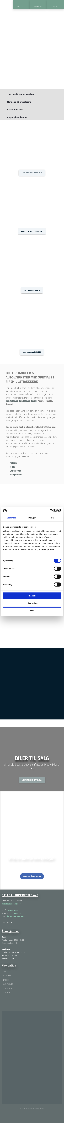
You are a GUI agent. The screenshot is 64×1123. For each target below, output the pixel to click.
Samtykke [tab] (11, 518)
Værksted (6, 992)
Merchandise (8, 976)
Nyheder (6, 980)
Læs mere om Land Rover (32, 173)
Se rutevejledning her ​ (11, 904)
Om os (5, 972)
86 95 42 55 (13, 910)
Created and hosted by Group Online (32, 1108)
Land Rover (24, 401)
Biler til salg (8, 984)
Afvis (32, 611)
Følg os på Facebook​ (32, 876)
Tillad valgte (32, 603)
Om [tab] (52, 518)
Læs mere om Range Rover (32, 231)
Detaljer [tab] (32, 518)
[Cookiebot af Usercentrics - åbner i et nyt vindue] (50, 510)
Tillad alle (32, 596)
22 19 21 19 (15, 913)
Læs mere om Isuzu (32, 290)
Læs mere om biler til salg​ (32, 780)
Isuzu (34, 401)
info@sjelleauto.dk (16, 916)
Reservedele (7, 988)
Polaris (13, 463)
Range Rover (12, 401)
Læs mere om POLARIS (32, 352)
